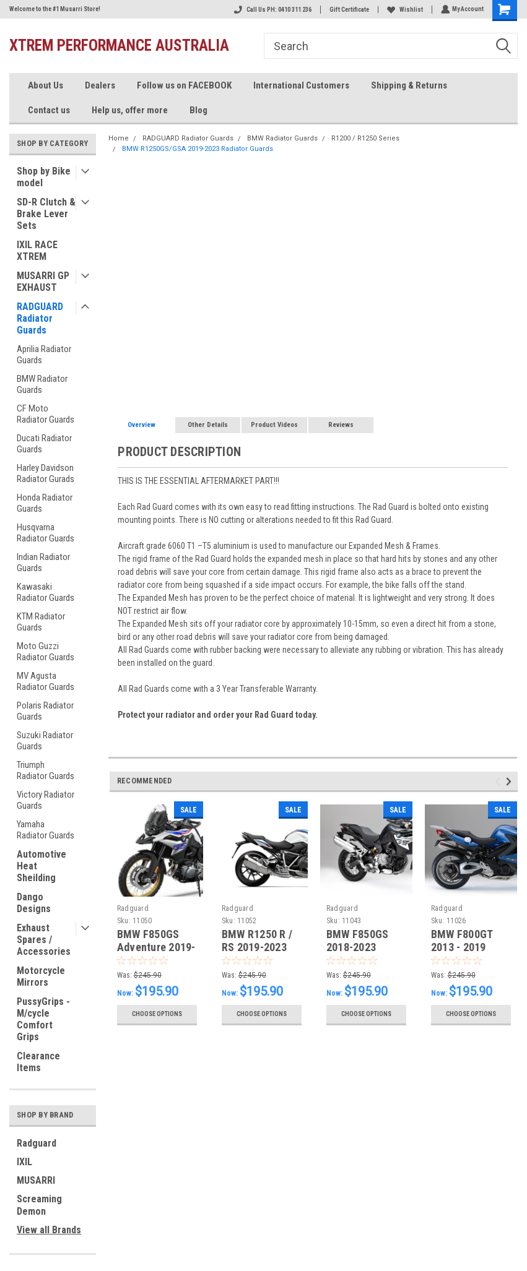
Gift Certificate (348, 9)
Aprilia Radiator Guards (44, 354)
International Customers (301, 85)
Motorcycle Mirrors (41, 976)
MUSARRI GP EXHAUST (43, 281)
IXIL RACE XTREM (37, 250)
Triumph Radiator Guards (45, 770)
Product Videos (274, 425)
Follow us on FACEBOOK (184, 85)
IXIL (24, 1162)
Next (510, 781)
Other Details (208, 425)
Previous (499, 781)
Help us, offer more (130, 110)
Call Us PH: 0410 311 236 (271, 10)
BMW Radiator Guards (42, 384)
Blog (198, 110)
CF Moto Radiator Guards (45, 414)
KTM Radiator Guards (41, 622)
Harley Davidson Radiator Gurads (45, 473)
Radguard (36, 1143)
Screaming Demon (39, 1205)
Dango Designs (34, 903)
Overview (141, 425)
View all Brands (49, 1230)
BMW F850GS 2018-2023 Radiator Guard (362, 947)
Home (118, 138)
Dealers (100, 85)
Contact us (49, 110)
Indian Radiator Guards (43, 562)
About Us (45, 85)
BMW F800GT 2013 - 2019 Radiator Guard (466, 947)
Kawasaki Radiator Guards (45, 592)
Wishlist (404, 10)
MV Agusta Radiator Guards (45, 681)
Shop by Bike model (44, 177)
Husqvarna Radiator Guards (45, 533)
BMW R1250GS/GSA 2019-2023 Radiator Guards (197, 149)
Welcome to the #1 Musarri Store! (54, 9)
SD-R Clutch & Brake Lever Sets (46, 213)
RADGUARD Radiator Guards (40, 318)
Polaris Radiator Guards (45, 711)
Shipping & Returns (409, 85)
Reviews (341, 425)
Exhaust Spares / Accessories (44, 939)
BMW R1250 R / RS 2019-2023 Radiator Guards (260, 947)
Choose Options (157, 1013)
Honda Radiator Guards (44, 503)
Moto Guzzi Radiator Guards (45, 651)
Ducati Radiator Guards (44, 444)
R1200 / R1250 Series (365, 138)
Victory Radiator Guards (45, 800)
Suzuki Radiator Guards (45, 741)
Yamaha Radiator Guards (45, 830)
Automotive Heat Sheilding (41, 866)
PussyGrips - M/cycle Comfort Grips (43, 1019)
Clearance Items (38, 1062)
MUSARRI (36, 1180)
